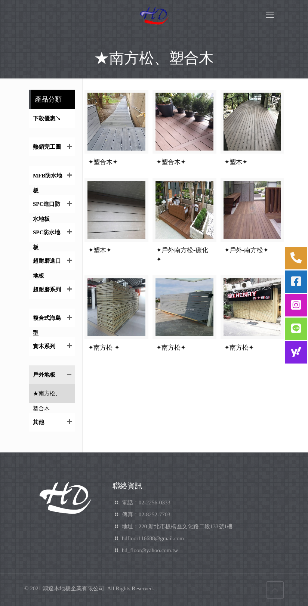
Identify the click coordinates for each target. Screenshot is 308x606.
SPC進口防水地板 (46, 207)
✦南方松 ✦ (103, 347)
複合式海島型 (47, 321)
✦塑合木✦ (103, 162)
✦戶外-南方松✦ (246, 250)
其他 (38, 422)
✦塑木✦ (235, 162)
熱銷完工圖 (47, 147)
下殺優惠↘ (47, 118)
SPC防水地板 (46, 235)
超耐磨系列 (47, 290)
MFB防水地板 (47, 179)
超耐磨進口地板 (47, 264)
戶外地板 (44, 375)
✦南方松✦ (171, 347)
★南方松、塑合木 (47, 396)
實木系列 (44, 346)
